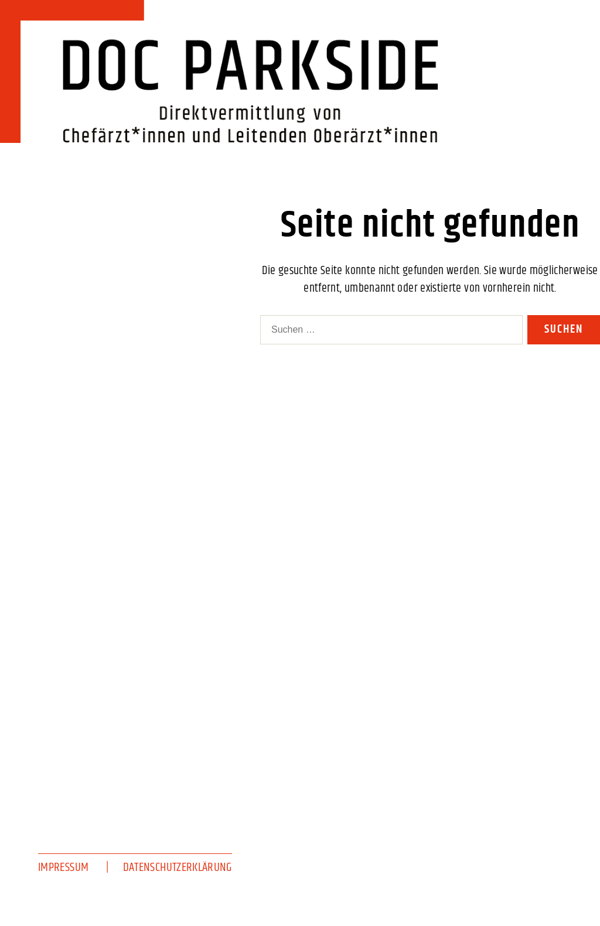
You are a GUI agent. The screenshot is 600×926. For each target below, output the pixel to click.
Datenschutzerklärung (177, 867)
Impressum (63, 867)
